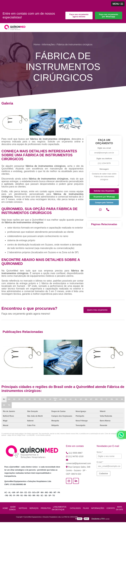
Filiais (86, 508)
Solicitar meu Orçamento (104, 191)
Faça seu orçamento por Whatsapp (108, 15)
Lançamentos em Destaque (59, 508)
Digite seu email (104, 148)
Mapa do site (119, 508)
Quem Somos (12, 508)
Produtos (46, 508)
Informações (97, 508)
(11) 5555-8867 (74, 453)
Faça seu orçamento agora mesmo (79, 15)
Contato (111, 508)
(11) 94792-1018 (74, 456)
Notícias (23, 508)
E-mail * (100, 462)
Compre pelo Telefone (104, 203)
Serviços (33, 508)
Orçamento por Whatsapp (104, 197)
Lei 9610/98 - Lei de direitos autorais (39, 435)
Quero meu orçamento (97, 310)
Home (5, 508)
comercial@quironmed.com (78, 462)
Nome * (100, 452)
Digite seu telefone (104, 158)
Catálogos (75, 508)
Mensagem (104, 169)
